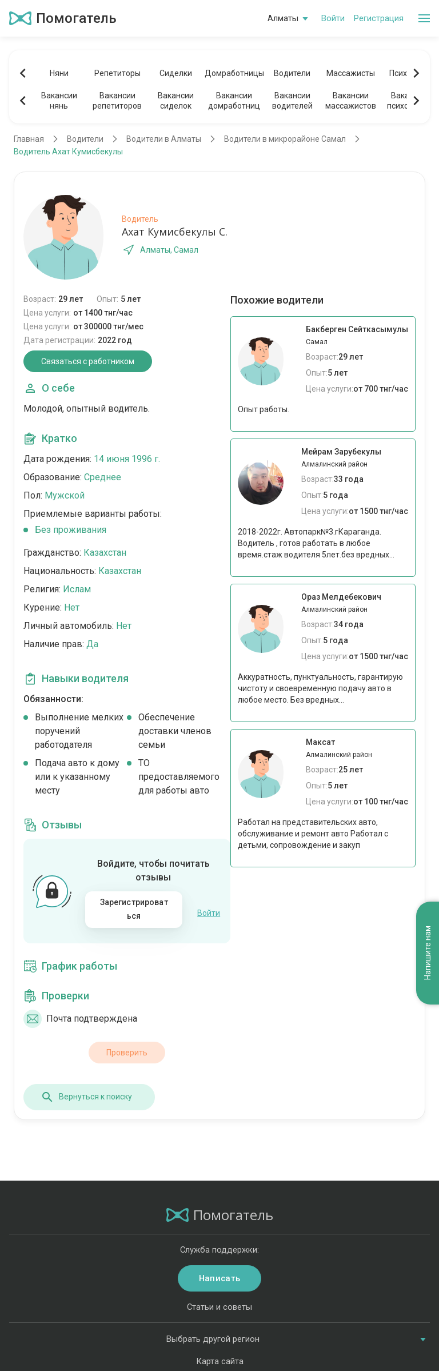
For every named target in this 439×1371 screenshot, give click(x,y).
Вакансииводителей (292, 100)
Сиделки (175, 73)
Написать (219, 1273)
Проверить (126, 1046)
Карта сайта (220, 1355)
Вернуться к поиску (86, 1091)
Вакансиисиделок (176, 100)
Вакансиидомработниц (234, 100)
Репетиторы (117, 73)
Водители (292, 73)
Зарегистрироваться (134, 909)
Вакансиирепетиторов (117, 100)
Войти (333, 18)
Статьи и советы (219, 1301)
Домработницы (234, 73)
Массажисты (350, 73)
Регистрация (379, 18)
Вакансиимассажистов (350, 100)
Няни (59, 73)
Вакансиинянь (59, 100)
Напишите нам (427, 771)
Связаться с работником (87, 361)
